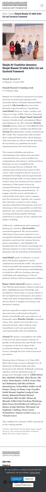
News (11, 14)
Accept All (17, 479)
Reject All (29, 479)
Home (4, 14)
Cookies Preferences (23, 485)
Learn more (35, 472)
